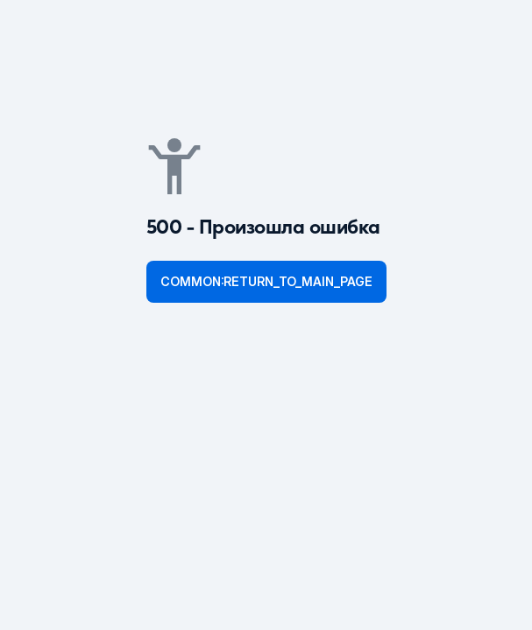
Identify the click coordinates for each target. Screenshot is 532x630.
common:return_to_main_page (266, 281)
